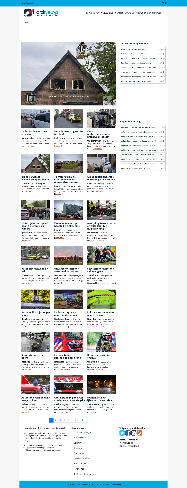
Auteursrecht (80, 437)
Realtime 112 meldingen (85, 474)
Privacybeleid (80, 463)
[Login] (164, 2)
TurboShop (79, 468)
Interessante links (82, 458)
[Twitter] (122, 434)
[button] (28, 73)
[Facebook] (128, 434)
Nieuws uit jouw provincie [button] (148, 12)
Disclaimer (79, 448)
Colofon (77, 442)
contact (42, 450)
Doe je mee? (79, 453)
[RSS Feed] (139, 434)
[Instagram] (133, 434)
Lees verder (30, 146)
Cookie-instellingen (83, 432)
